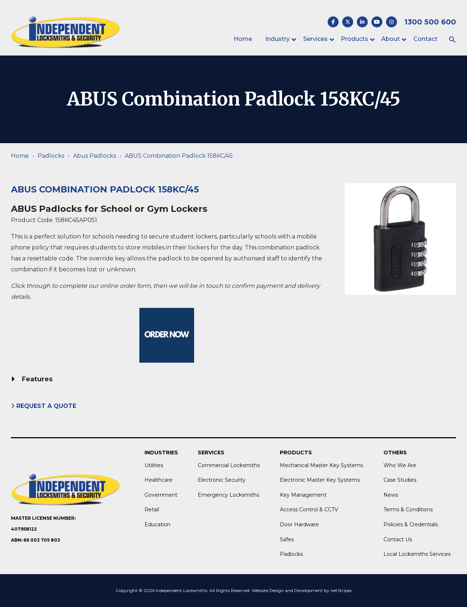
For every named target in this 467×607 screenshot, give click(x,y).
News (390, 495)
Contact (425, 38)
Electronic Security (222, 480)
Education (157, 524)
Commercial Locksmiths (229, 465)
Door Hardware (299, 524)
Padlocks (51, 155)
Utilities (153, 465)
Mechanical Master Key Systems (321, 465)
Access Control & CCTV (309, 509)
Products (354, 38)
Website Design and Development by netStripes (302, 590)
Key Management (303, 495)
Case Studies (399, 480)
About (390, 38)
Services (315, 38)
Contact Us (397, 539)
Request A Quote (44, 405)
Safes (287, 539)
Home (243, 38)
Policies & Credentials (410, 524)
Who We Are (399, 465)
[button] (452, 40)
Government (160, 495)
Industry (277, 38)
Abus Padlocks (94, 155)
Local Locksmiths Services (417, 554)
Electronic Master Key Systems (320, 480)
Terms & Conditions (408, 509)
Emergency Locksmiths (228, 495)
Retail (151, 509)
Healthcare (158, 480)
